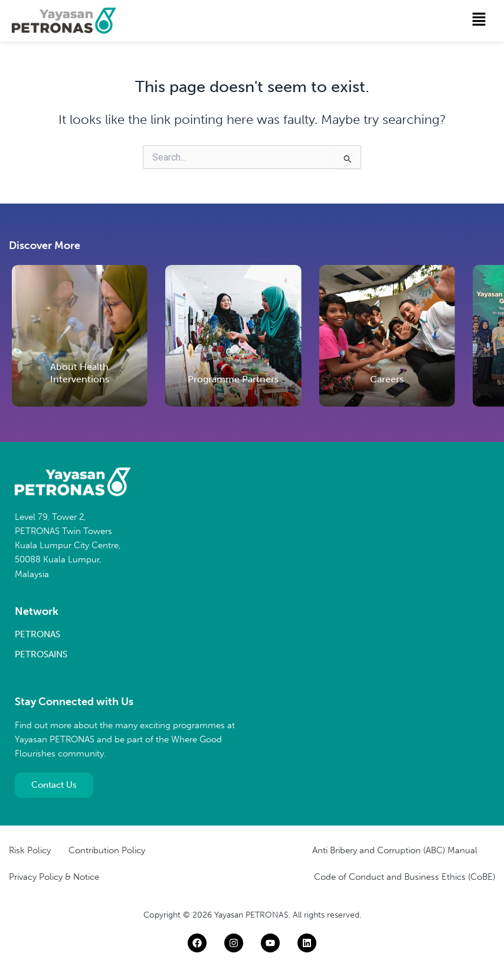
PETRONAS (37, 634)
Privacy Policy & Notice (54, 877)
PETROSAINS (41, 654)
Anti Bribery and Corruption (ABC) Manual (394, 850)
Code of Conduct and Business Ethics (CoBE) (404, 877)
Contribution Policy (106, 850)
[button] (479, 20)
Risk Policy (30, 850)
